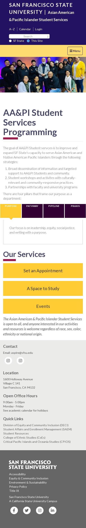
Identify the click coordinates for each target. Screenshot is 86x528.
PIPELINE (53, 206)
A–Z (12, 29)
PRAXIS (75, 206)
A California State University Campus (33, 501)
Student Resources (16, 433)
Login (38, 29)
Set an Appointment (43, 270)
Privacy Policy (18, 486)
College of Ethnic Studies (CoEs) (24, 437)
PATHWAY (32, 206)
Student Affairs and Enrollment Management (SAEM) (37, 429)
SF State (16, 40)
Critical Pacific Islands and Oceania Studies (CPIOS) (37, 441)
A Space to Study (43, 288)
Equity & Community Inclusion (28, 478)
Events (43, 306)
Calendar (25, 29)
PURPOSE (11, 206)
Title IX (14, 490)
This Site (35, 40)
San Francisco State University (29, 497)
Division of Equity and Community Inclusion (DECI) (36, 425)
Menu (76, 52)
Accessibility (17, 474)
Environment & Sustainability (28, 482)
